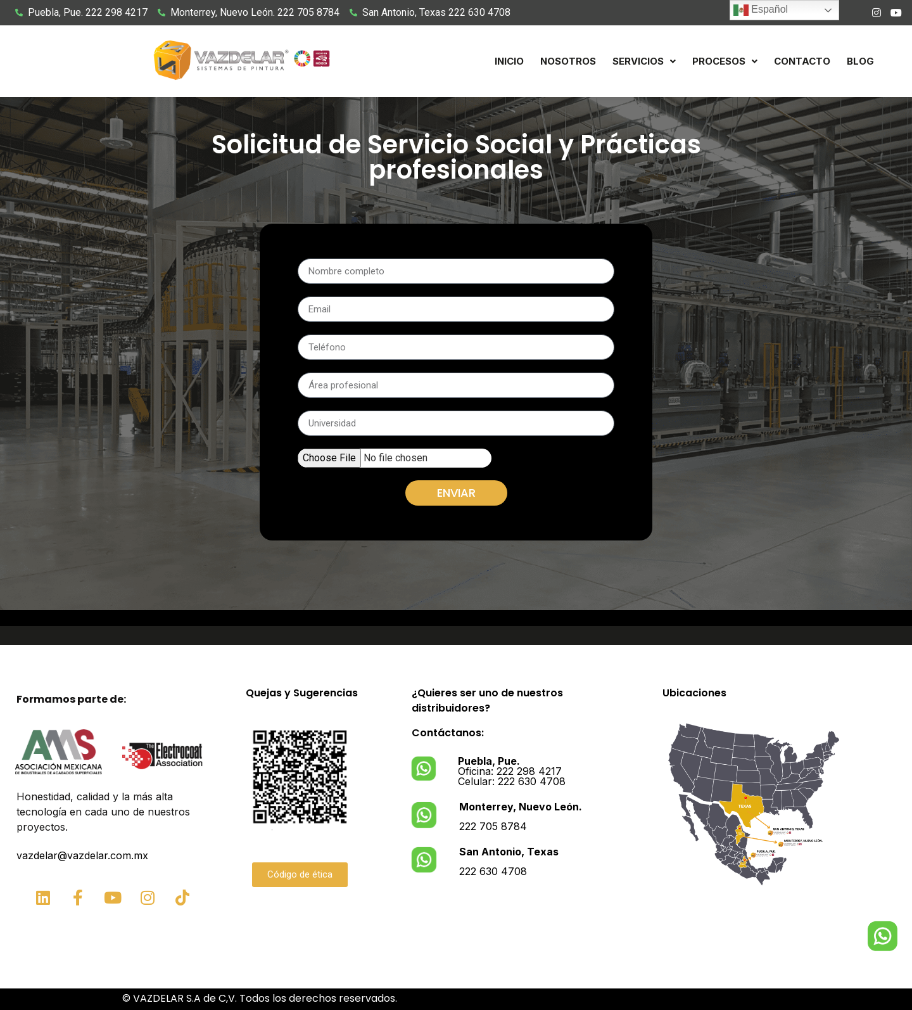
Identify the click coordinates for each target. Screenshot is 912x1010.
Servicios (644, 61)
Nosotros (568, 61)
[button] (644, 61)
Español (760, 10)
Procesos (724, 61)
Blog (860, 61)
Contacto (802, 61)
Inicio (509, 61)
